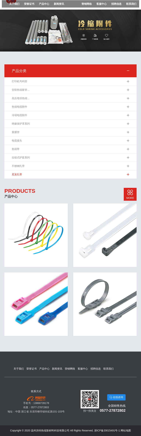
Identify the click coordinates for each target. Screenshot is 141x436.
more (130, 194)
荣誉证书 (29, 3)
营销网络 (87, 3)
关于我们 (14, 3)
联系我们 (131, 3)
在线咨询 (116, 397)
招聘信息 (116, 3)
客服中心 (101, 3)
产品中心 (44, 3)
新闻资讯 (59, 3)
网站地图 (126, 430)
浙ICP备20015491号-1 (107, 430)
